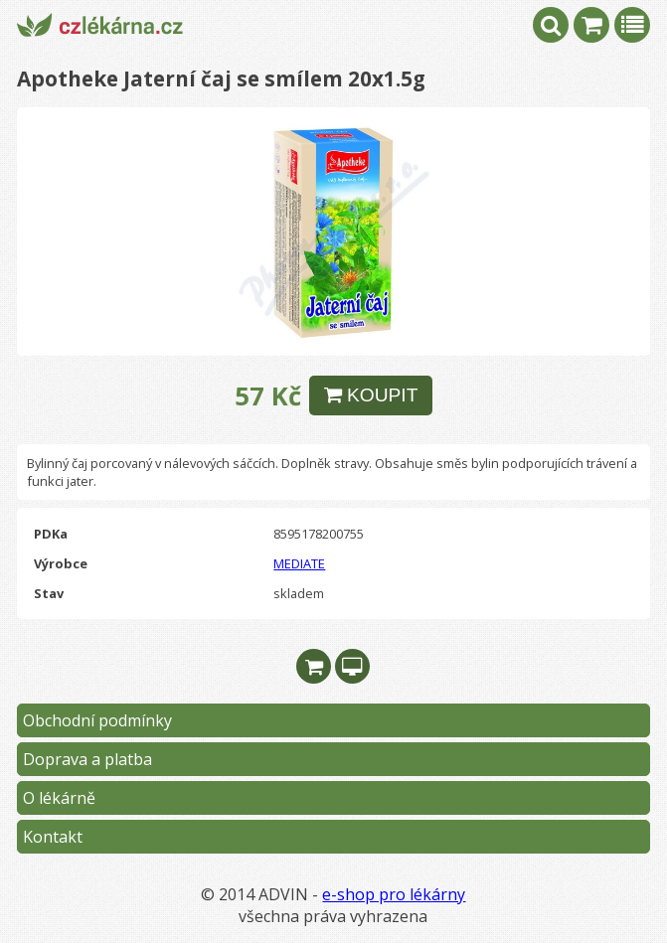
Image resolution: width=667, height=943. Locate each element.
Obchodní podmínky (97, 720)
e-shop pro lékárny (393, 894)
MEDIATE (299, 563)
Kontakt (53, 837)
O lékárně (59, 798)
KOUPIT (371, 395)
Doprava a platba (87, 759)
